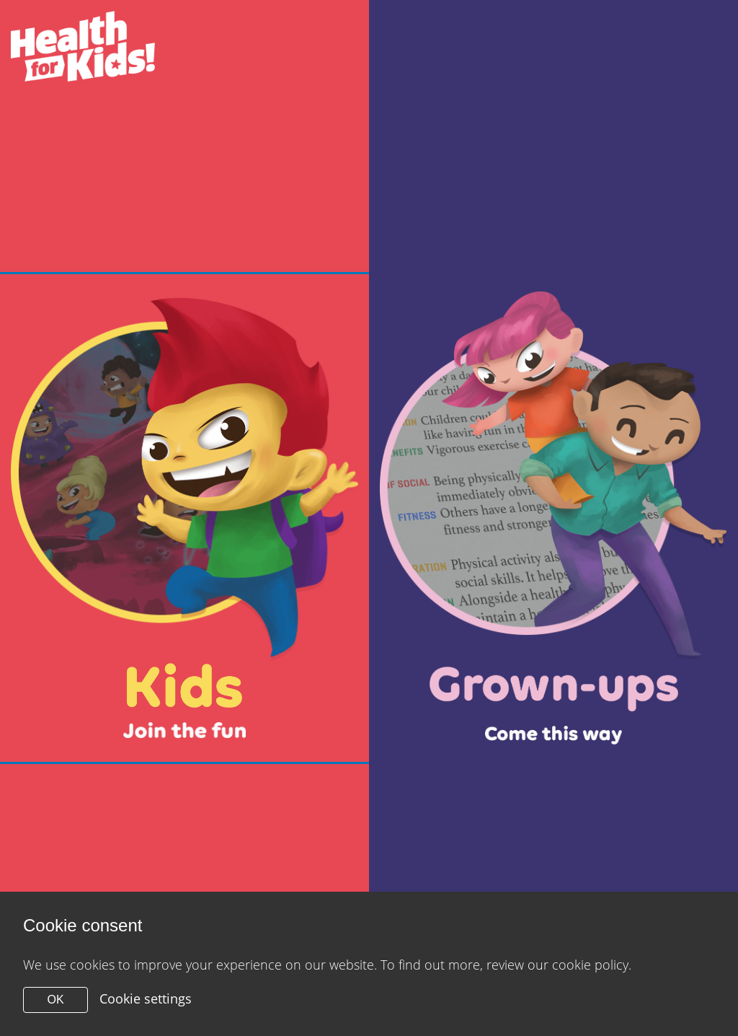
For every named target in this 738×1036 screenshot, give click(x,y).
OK (55, 999)
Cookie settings (145, 998)
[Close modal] (184, 518)
